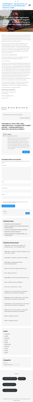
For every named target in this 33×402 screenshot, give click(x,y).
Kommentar (4, 165)
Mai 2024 (6, 342)
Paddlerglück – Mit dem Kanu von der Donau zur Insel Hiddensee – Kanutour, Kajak (14, 6)
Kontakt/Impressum (9, 384)
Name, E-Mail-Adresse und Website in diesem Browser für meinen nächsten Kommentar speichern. (15, 202)
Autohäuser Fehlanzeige (24, 117)
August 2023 (6, 346)
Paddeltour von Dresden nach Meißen (20, 257)
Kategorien (5, 362)
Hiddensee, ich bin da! (12, 273)
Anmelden (16, 373)
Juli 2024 (6, 340)
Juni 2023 (6, 350)
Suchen (4, 211)
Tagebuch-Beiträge (21, 107)
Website (3, 194)
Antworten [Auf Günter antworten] (26, 151)
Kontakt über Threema (10, 390)
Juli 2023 (6, 348)
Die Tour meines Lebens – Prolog (14, 286)
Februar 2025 (6, 338)
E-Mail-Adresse (5, 188)
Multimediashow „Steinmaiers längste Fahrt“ (12, 223)
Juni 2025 (6, 336)
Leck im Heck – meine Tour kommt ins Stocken (13, 114)
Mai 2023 (6, 352)
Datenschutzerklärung (10, 378)
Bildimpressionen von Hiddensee (15, 282)
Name (3, 181)
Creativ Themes (16, 400)
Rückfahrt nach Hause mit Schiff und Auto (17, 268)
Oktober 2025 (7, 334)
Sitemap (22, 378)
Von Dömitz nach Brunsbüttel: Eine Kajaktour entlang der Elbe (16, 229)
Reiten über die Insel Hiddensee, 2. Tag (20, 277)
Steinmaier (5, 107)
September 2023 (7, 344)
